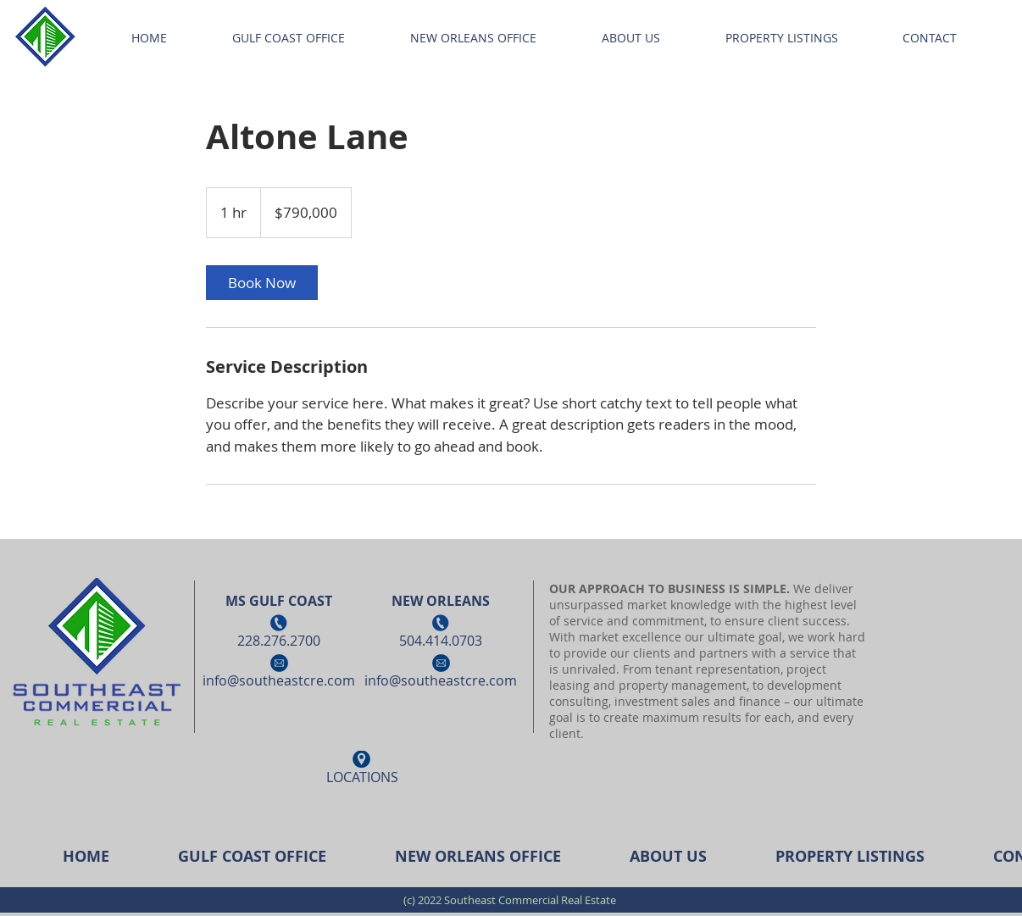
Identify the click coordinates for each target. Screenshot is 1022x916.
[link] (262, 282)
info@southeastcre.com (279, 680)
